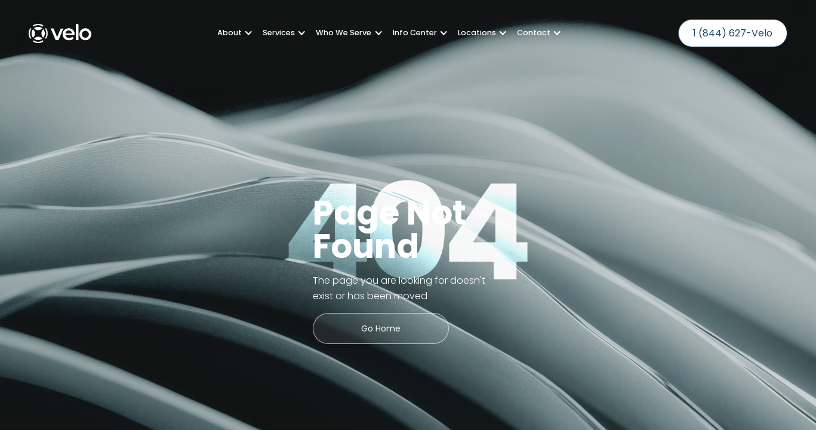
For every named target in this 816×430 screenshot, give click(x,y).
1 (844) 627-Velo (732, 33)
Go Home (381, 328)
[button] (230, 33)
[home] (60, 33)
